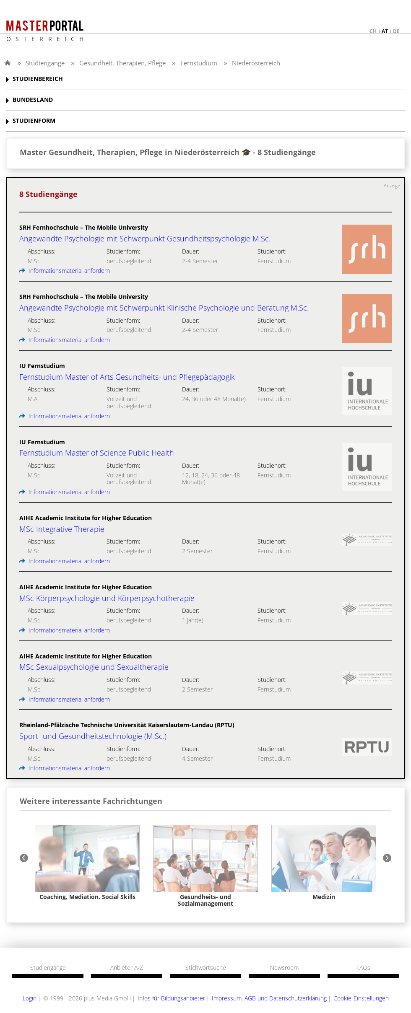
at (385, 31)
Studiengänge (45, 63)
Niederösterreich (256, 63)
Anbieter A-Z (126, 968)
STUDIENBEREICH (38, 79)
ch (373, 31)
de (396, 31)
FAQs (363, 968)
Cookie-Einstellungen (361, 998)
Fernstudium (198, 63)
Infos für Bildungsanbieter (171, 998)
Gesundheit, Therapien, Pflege (122, 63)
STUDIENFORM (34, 120)
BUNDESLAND (33, 100)
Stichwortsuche (205, 968)
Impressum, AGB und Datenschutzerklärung (269, 998)
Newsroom (284, 968)
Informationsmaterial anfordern (64, 271)
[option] (87, 863)
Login (29, 998)
